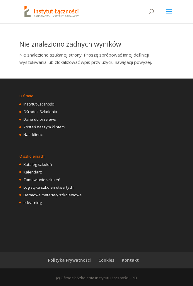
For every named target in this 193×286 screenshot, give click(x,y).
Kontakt (130, 260)
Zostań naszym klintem (44, 127)
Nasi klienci (33, 134)
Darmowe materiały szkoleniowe (52, 195)
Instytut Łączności (38, 104)
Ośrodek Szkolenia (40, 111)
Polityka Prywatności (69, 260)
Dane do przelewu (39, 119)
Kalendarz (32, 172)
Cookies (106, 260)
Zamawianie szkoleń (41, 179)
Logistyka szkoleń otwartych (48, 187)
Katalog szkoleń (37, 164)
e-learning (32, 202)
